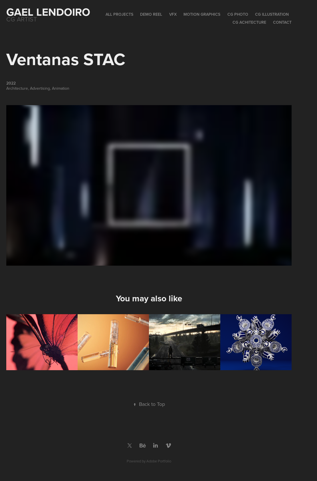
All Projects (119, 14)
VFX (173, 14)
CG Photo (237, 14)
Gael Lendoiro (48, 12)
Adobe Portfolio (158, 461)
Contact (282, 22)
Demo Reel (151, 14)
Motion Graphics (201, 14)
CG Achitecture (249, 22)
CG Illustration (272, 14)
